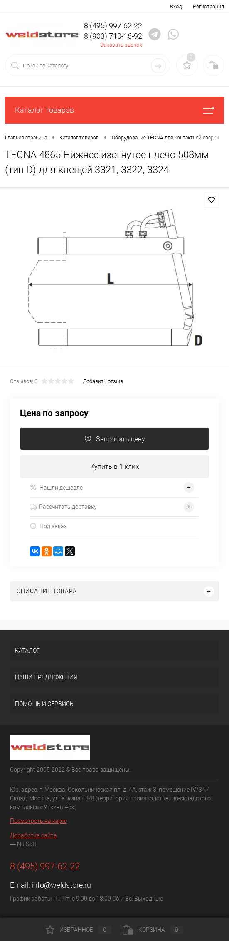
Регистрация (208, 6)
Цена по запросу (54, 413)
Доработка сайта (33, 835)
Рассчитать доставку (63, 506)
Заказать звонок (121, 45)
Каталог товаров (114, 110)
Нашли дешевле (56, 487)
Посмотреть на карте (38, 820)
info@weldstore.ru (61, 885)
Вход (176, 6)
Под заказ (48, 526)
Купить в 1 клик (114, 466)
